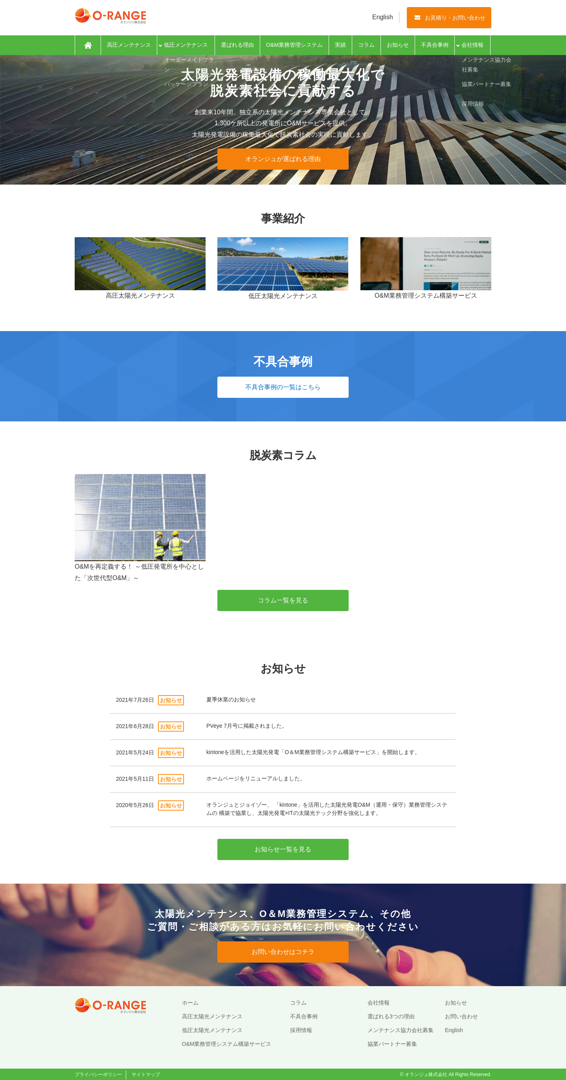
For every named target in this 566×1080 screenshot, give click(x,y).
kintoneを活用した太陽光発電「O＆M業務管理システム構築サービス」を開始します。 (313, 752)
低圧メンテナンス (186, 45)
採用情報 (301, 1030)
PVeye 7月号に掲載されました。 (246, 726)
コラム (366, 45)
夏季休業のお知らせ (231, 699)
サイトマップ (146, 1074)
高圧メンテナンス (129, 45)
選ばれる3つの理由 (391, 1016)
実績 (340, 45)
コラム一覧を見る (283, 600)
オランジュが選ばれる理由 (283, 159)
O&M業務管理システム (294, 45)
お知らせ (398, 45)
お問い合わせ (461, 1016)
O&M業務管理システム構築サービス (227, 1044)
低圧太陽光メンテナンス (212, 1030)
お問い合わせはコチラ (283, 951)
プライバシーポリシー (98, 1074)
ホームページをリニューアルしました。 (255, 778)
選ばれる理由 (237, 45)
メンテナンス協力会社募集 (401, 1030)
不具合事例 (434, 45)
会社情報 (472, 45)
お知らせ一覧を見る (283, 849)
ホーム (88, 45)
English (382, 17)
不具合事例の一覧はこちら (283, 387)
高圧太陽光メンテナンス (212, 1016)
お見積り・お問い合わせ (455, 18)
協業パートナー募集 (392, 1044)
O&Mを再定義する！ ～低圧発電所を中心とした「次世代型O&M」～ (140, 527)
